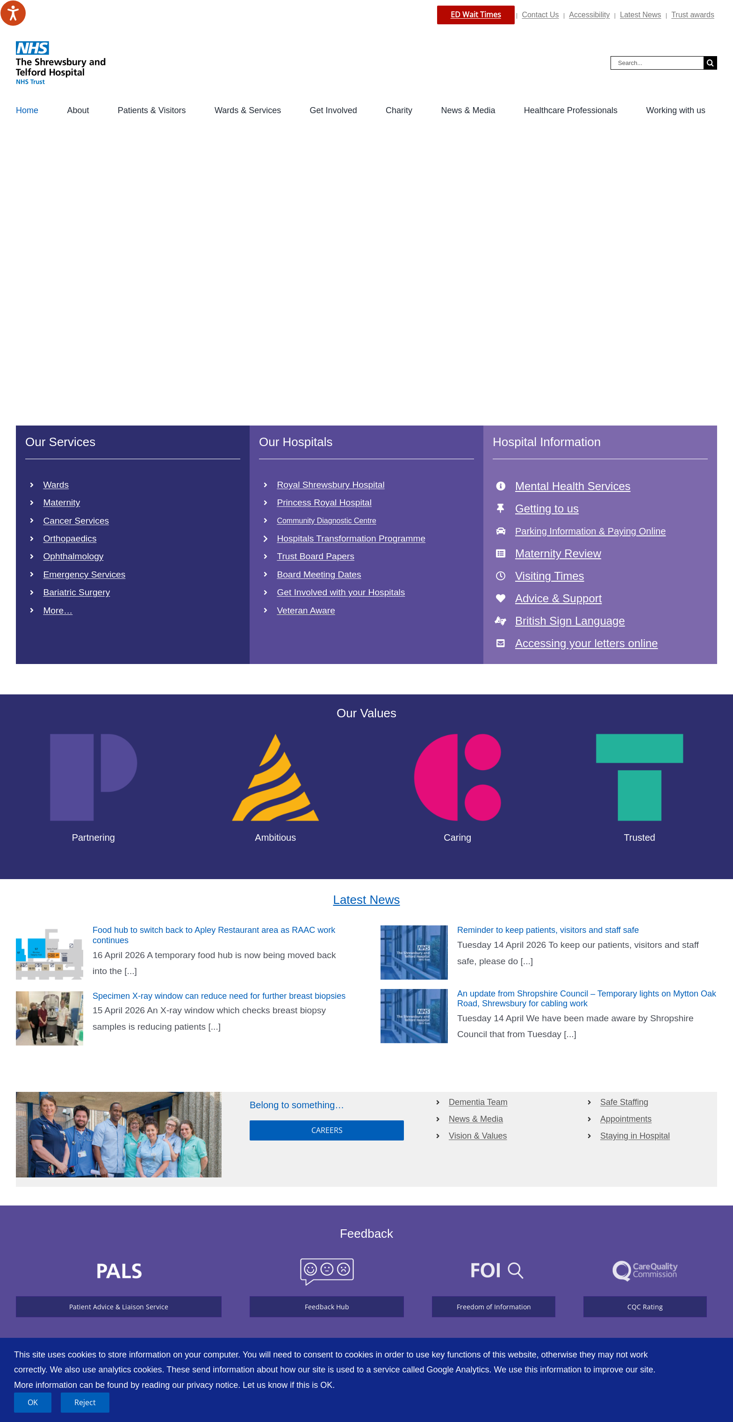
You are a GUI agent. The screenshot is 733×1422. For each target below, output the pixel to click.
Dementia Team (478, 1102)
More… (57, 610)
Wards (56, 485)
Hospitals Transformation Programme (351, 538)
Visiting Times (549, 576)
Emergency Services (84, 574)
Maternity (61, 502)
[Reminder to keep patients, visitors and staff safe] (414, 952)
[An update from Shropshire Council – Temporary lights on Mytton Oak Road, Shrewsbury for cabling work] (414, 1016)
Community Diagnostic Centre (326, 521)
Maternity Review (558, 553)
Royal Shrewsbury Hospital (330, 485)
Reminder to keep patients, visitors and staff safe (548, 930)
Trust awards (692, 15)
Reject (85, 1402)
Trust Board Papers (315, 556)
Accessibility (589, 15)
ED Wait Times (476, 14)
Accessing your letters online (586, 643)
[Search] (710, 63)
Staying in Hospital (635, 1135)
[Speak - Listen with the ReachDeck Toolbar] (13, 13)
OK (33, 1402)
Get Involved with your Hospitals (341, 592)
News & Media (476, 1119)
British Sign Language (570, 620)
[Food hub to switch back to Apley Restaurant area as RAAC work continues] (49, 952)
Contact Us (540, 15)
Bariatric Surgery (76, 592)
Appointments (626, 1119)
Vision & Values (478, 1135)
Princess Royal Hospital (324, 502)
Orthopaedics (69, 538)
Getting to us (547, 508)
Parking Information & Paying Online (590, 531)
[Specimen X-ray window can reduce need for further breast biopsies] (49, 1018)
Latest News (640, 15)
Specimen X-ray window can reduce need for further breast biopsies (219, 996)
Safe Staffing (624, 1102)
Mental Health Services (573, 486)
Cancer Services (76, 521)
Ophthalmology (73, 556)
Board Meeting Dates (319, 574)
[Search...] (657, 63)
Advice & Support (558, 598)
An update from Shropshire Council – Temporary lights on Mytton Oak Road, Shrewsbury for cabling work (586, 999)
